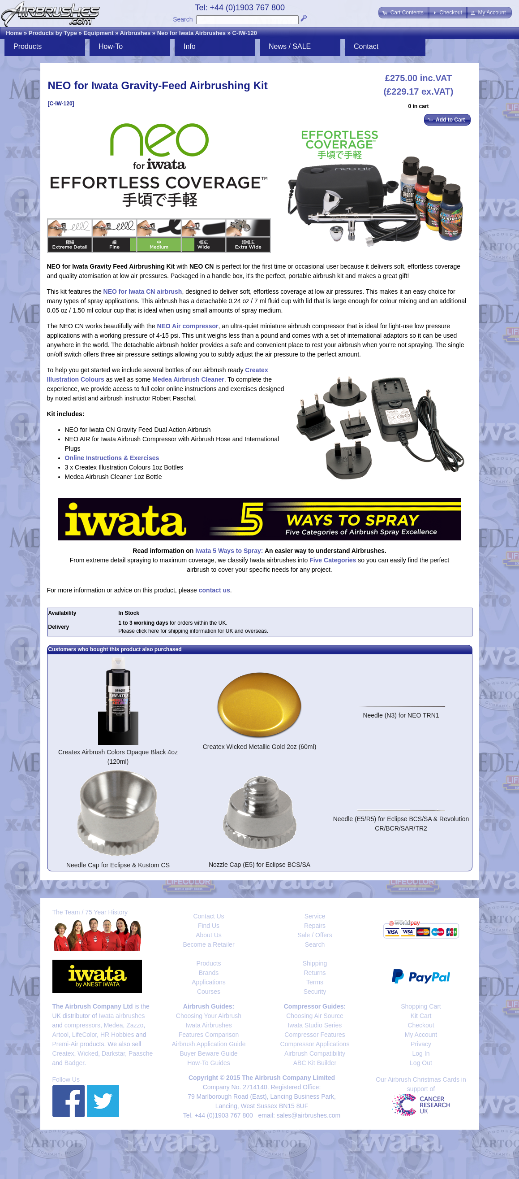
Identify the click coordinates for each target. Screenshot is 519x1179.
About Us (209, 935)
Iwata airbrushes (122, 1015)
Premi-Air (65, 1044)
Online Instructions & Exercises (112, 457)
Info (190, 46)
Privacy (421, 1044)
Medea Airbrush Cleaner (188, 379)
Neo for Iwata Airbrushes (191, 33)
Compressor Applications (315, 1044)
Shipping (315, 963)
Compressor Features (314, 1034)
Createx (63, 1053)
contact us (214, 590)
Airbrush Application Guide (209, 1044)
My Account (421, 1034)
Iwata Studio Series (315, 1025)
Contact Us (208, 916)
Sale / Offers (314, 935)
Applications (209, 982)
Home (14, 33)
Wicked (87, 1053)
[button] (403, 12)
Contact (366, 46)
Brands (209, 972)
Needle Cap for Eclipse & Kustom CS (118, 865)
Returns (315, 972)
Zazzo (134, 1025)
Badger (74, 1062)
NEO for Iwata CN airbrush (142, 291)
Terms (314, 982)
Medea (113, 1025)
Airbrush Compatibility (314, 1053)
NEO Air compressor (187, 326)
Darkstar (113, 1053)
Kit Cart (421, 1015)
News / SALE (290, 46)
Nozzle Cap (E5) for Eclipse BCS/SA (259, 864)
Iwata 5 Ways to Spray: (229, 550)
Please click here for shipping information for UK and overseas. (193, 631)
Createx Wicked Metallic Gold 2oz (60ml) (260, 746)
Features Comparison (209, 1034)
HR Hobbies (117, 1034)
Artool (60, 1034)
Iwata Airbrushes (208, 1025)
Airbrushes (135, 33)
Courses (208, 991)
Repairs (315, 925)
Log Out (421, 1062)
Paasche (141, 1053)
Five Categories (332, 560)
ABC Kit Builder (314, 1062)
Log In (421, 1053)
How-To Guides (208, 1062)
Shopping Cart (421, 1006)
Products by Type (53, 33)
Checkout (420, 1025)
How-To (111, 46)
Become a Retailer (208, 944)
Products (27, 46)
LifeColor (84, 1034)
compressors (82, 1025)
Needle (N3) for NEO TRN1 (401, 715)
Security (315, 991)
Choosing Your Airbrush (208, 1015)
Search (183, 19)
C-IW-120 (244, 33)
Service (315, 916)
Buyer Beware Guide (208, 1053)
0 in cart (418, 106)
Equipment (98, 33)
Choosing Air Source (314, 1015)
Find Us (208, 925)
